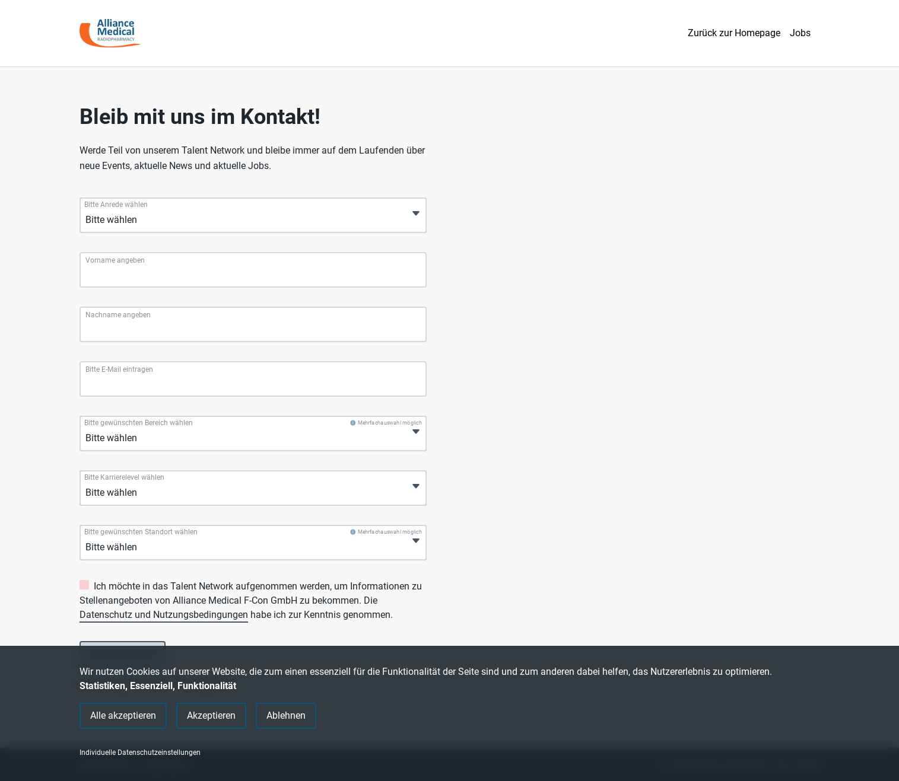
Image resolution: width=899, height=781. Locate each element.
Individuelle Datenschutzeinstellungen (140, 752)
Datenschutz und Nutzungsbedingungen (164, 614)
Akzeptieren (211, 715)
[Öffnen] (416, 213)
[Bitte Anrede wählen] (141, 220)
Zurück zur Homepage (734, 33)
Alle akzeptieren (123, 715)
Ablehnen (286, 715)
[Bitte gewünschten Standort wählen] (141, 547)
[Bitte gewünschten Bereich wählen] (141, 438)
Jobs (800, 33)
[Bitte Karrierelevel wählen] (141, 493)
